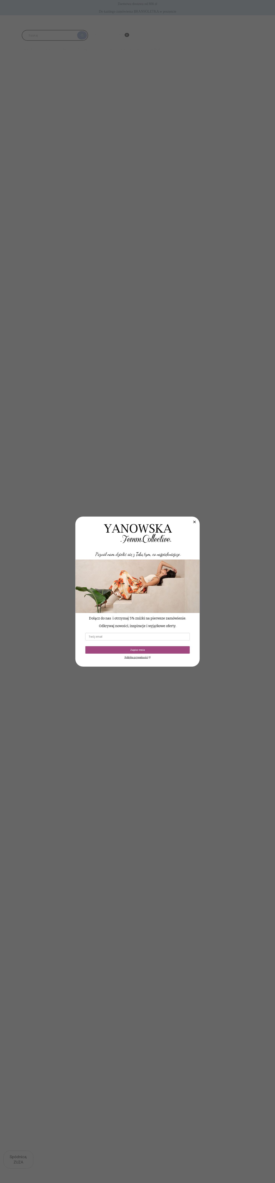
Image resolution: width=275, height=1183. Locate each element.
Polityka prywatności (136, 657)
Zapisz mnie (137, 650)
